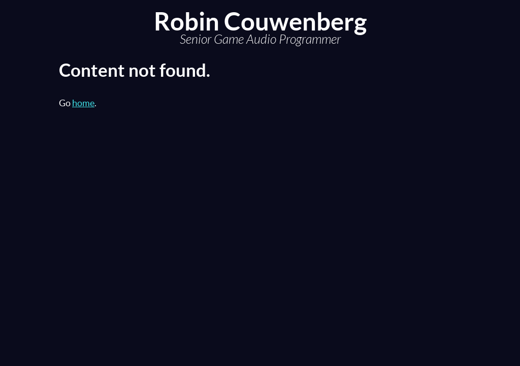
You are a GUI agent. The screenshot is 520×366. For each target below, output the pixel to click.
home (83, 103)
